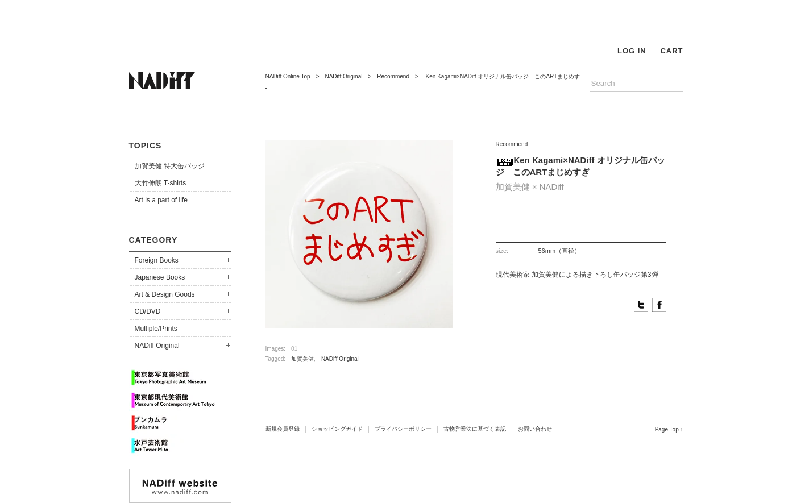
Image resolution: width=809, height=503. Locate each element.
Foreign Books (157, 260)
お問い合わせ (535, 429)
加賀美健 (302, 359)
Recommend (393, 76)
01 (294, 349)
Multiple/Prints (156, 328)
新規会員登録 (282, 429)
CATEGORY (153, 239)
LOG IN (631, 51)
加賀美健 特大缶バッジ (170, 166)
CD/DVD (148, 311)
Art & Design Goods (165, 294)
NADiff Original (157, 346)
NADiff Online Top (287, 76)
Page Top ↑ (669, 429)
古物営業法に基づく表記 (474, 429)
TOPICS (145, 145)
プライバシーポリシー (403, 429)
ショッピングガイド (337, 429)
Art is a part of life (161, 200)
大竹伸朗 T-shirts (160, 183)
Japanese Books (160, 277)
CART (671, 51)
